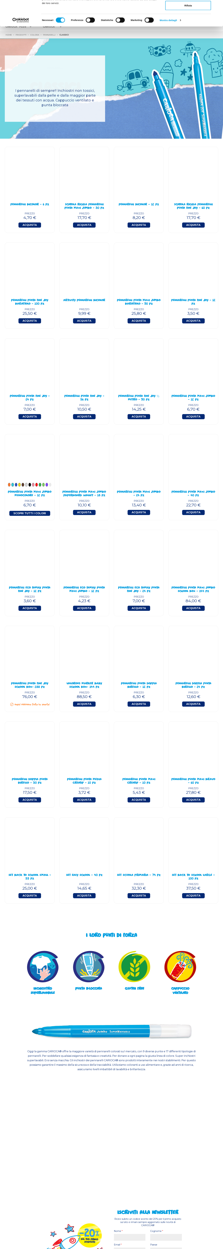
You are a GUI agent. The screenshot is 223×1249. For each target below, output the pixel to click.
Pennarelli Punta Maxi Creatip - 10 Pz (138, 781)
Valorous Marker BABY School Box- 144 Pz (84, 685)
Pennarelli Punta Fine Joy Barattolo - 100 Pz (29, 302)
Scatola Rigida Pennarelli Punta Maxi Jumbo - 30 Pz (84, 206)
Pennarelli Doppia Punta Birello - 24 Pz (193, 685)
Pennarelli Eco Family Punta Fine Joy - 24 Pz (138, 590)
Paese (153, 1244)
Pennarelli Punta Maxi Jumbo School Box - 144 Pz (193, 590)
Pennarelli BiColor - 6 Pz (29, 205)
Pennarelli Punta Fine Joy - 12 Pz (193, 302)
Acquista (30, 224)
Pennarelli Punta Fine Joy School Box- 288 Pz (29, 685)
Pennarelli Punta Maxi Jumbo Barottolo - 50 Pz (139, 302)
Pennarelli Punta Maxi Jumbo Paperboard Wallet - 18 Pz (84, 494)
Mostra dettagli (168, 44)
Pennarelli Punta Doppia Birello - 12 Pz (139, 685)
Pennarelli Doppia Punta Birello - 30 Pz (30, 781)
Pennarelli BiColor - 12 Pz (139, 205)
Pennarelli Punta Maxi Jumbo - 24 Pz (139, 494)
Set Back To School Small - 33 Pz (29, 877)
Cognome (156, 1231)
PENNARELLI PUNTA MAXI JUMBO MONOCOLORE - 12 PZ (30, 494)
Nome (118, 1231)
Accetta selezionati (188, 19)
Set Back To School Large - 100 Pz (193, 877)
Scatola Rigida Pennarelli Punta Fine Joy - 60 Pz (193, 206)
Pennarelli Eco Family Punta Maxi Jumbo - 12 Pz (84, 590)
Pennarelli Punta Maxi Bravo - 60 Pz (193, 781)
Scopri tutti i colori (29, 513)
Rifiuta (188, 29)
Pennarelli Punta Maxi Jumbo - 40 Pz (193, 494)
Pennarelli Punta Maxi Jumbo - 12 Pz (193, 398)
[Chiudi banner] (218, 5)
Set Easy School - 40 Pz (84, 875)
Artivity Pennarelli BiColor (84, 300)
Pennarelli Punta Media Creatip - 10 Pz (84, 781)
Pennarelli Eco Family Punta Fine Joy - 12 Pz (29, 590)
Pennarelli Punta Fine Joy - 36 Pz (84, 398)
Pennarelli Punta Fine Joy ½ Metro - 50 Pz (138, 398)
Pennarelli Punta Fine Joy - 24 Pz (30, 398)
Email (118, 1244)
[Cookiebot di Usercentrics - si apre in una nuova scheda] (21, 44)
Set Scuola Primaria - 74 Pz (139, 875)
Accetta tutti (188, 8)
